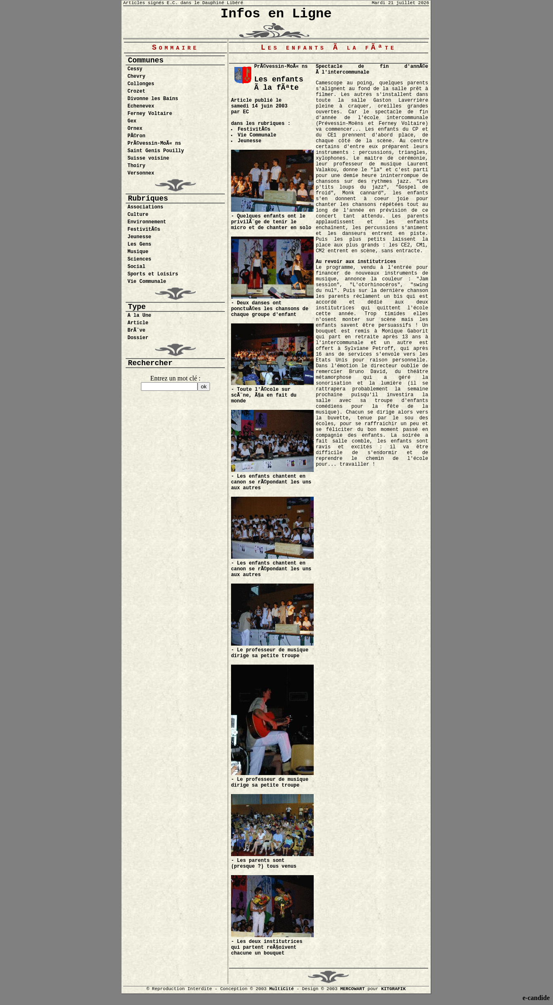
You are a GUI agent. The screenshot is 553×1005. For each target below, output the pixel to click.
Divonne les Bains (152, 99)
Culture (137, 215)
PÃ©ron (136, 136)
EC (246, 112)
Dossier (137, 338)
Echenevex (140, 106)
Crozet (136, 91)
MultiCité (281, 988)
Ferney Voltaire (149, 114)
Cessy (134, 69)
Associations (145, 207)
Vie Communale (146, 282)
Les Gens (139, 244)
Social (136, 267)
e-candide (536, 997)
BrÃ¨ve (136, 330)
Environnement (146, 222)
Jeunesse (139, 237)
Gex (131, 121)
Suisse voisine (148, 158)
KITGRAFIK (393, 988)
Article (137, 323)
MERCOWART (352, 988)
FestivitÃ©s (143, 229)
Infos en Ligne (276, 14)
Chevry (136, 76)
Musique (137, 252)
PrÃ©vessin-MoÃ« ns (154, 143)
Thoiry (136, 166)
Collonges (140, 84)
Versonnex (140, 173)
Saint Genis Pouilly (155, 151)
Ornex (134, 129)
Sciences (139, 259)
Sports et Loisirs (152, 274)
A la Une (139, 315)
